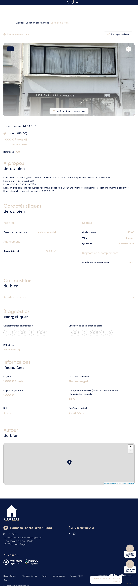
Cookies (6, 578)
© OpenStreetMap (127, 483)
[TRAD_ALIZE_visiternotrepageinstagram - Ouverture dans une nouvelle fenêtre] (74, 534)
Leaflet (106, 483)
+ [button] (131, 447)
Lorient (45, 22)
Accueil (20, 22)
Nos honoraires (58, 575)
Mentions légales (29, 575)
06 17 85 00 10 (12, 534)
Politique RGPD (76, 575)
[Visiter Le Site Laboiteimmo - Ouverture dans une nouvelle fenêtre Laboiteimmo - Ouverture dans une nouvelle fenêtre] (121, 576)
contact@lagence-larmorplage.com (22, 537)
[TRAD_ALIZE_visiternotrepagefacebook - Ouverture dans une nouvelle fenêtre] (69, 534)
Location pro (33, 22)
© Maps (115, 483)
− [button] (131, 451)
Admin (44, 575)
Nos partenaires (10, 575)
